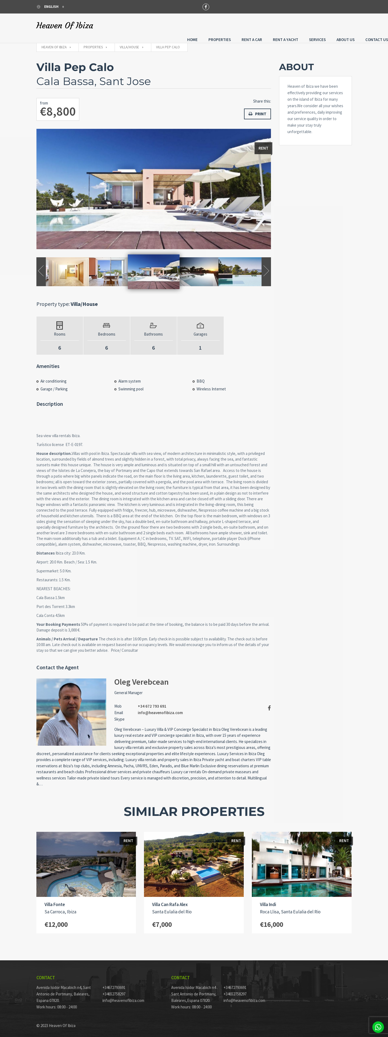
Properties (183, 25)
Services (281, 25)
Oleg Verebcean (141, 677)
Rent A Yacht (249, 25)
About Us (309, 25)
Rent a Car (215, 25)
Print (257, 108)
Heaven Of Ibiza (64, 26)
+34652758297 (113, 989)
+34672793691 (113, 983)
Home (156, 25)
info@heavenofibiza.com (160, 708)
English (47, 6)
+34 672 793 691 (152, 701)
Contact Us (340, 25)
